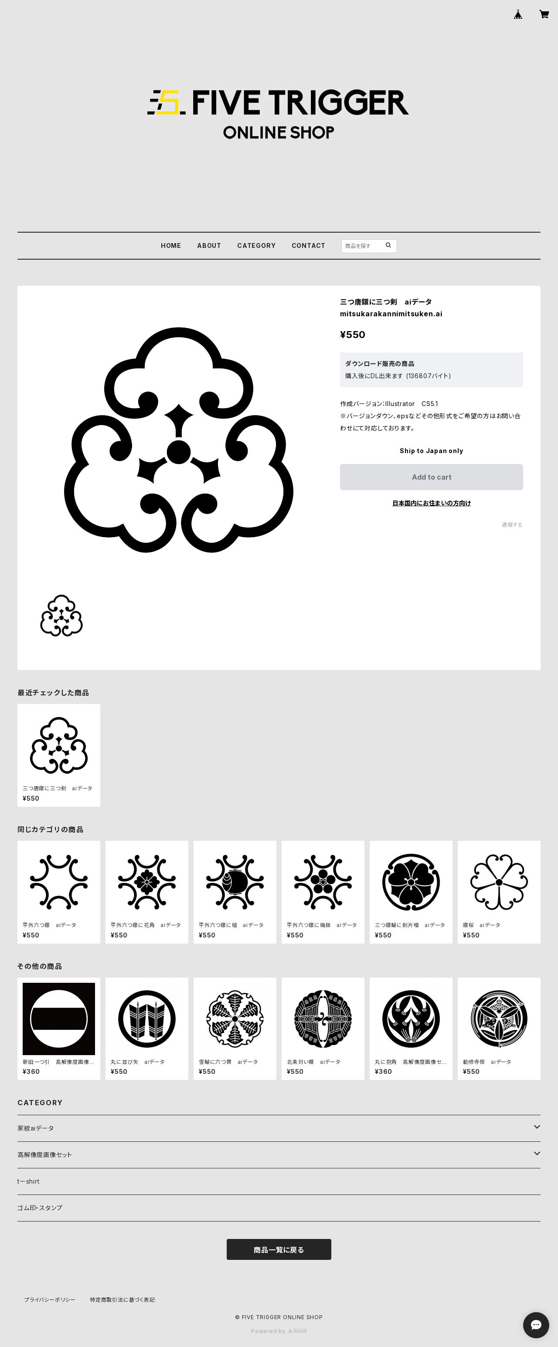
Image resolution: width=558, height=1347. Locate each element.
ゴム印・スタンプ (39, 1208)
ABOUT (209, 245)
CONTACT (309, 245)
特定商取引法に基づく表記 (122, 1299)
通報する (512, 524)
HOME (171, 245)
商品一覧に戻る (279, 1249)
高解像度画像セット (44, 1154)
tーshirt (28, 1181)
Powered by (279, 1331)
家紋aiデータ (35, 1128)
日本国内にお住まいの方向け (431, 503)
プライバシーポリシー (50, 1299)
